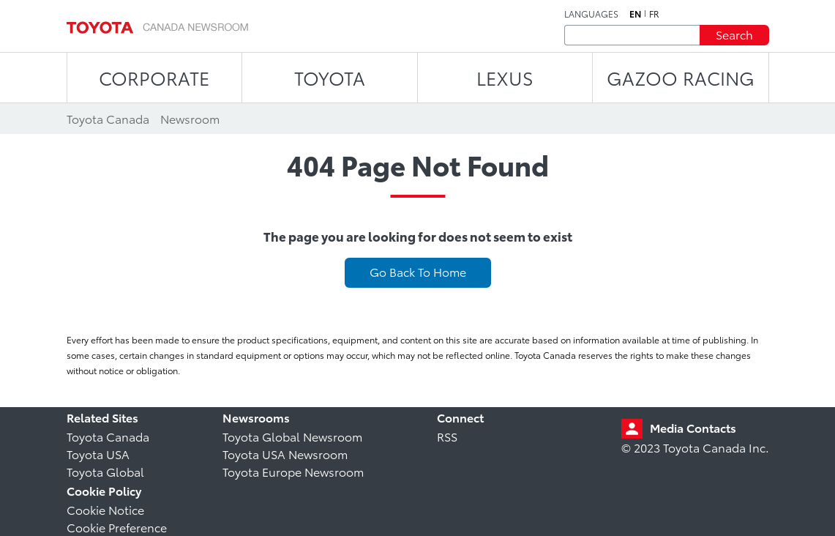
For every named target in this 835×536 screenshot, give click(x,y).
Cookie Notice (105, 509)
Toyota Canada (108, 436)
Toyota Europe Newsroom (293, 471)
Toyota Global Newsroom (292, 436)
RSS (447, 436)
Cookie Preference (117, 526)
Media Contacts (693, 427)
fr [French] (654, 14)
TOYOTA (329, 77)
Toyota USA (98, 453)
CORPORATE (154, 77)
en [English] (635, 14)
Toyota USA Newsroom (285, 453)
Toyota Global (105, 471)
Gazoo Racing (681, 77)
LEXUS (504, 77)
